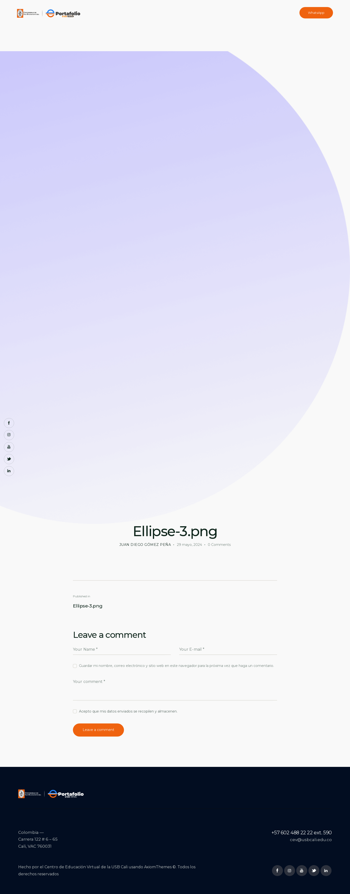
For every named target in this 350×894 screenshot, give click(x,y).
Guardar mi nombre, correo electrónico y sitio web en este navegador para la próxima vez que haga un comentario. (176, 666)
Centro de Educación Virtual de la (77, 867)
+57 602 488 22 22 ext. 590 (301, 833)
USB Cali (119, 867)
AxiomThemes (158, 867)
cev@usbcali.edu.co (311, 839)
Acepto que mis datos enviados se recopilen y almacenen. (128, 711)
